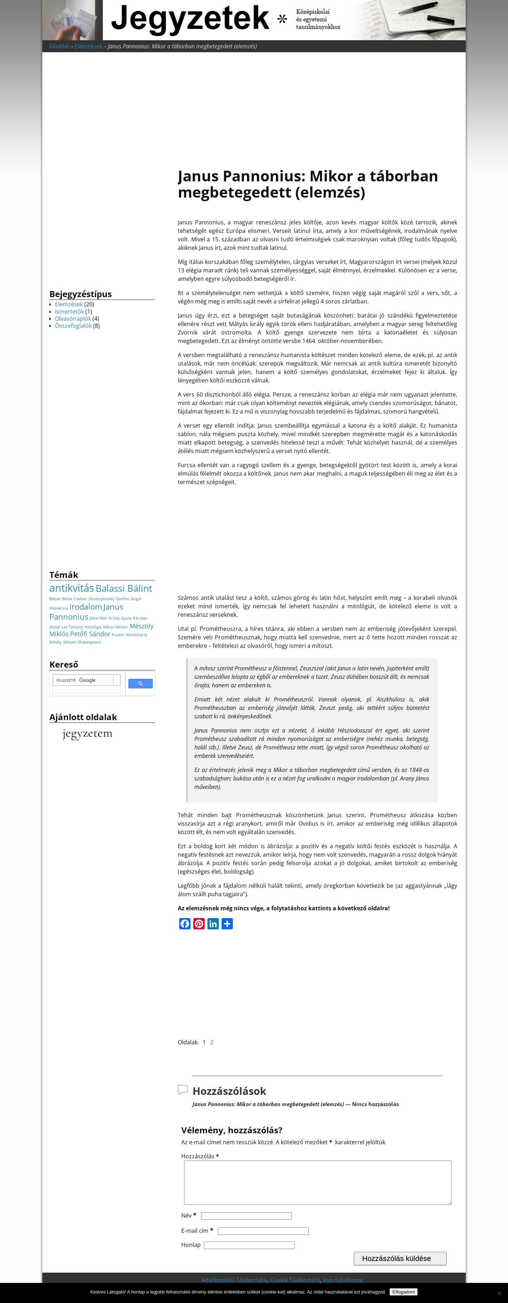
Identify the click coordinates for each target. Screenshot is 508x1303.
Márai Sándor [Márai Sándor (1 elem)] (115, 627)
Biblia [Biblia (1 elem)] (67, 598)
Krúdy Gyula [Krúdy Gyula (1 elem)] (120, 618)
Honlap (191, 1253)
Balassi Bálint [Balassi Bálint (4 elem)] (124, 588)
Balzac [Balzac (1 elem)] (55, 598)
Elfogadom (403, 1292)
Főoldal (59, 46)
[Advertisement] (317, 106)
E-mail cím (198, 1239)
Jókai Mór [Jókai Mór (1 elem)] (98, 618)
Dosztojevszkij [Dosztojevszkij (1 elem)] (101, 598)
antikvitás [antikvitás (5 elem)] (71, 588)
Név (189, 1224)
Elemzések (88, 46)
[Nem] (499, 1293)
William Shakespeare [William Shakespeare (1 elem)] (82, 642)
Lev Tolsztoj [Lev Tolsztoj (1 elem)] (72, 627)
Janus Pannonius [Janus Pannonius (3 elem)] (86, 611)
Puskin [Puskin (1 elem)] (118, 634)
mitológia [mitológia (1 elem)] (93, 627)
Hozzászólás (200, 1156)
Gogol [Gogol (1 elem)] (136, 598)
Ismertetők (69, 311)
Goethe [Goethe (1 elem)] (122, 598)
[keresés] (83, 680)
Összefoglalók (73, 326)
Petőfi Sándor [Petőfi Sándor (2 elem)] (90, 633)
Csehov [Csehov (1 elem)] (80, 598)
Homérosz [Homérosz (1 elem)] (58, 608)
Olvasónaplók (73, 318)
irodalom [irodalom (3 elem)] (85, 606)
